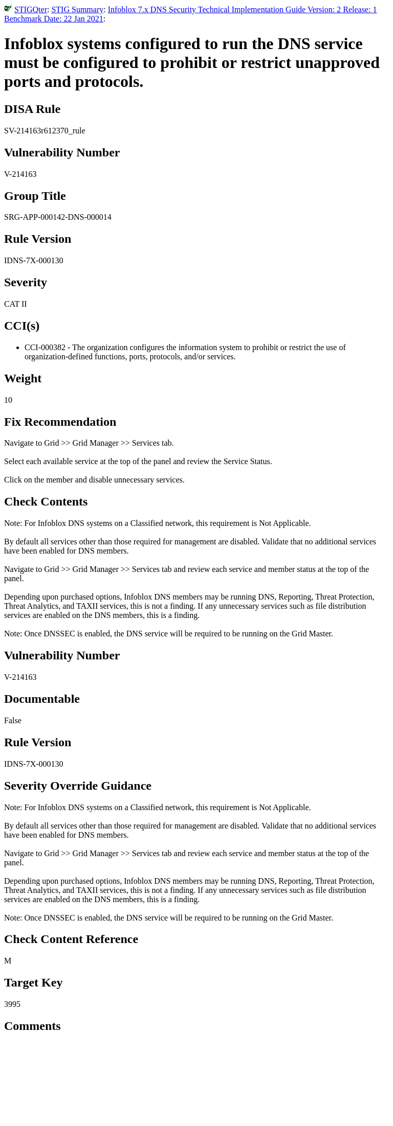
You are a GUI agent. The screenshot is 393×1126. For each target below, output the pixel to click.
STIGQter (30, 9)
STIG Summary (77, 9)
